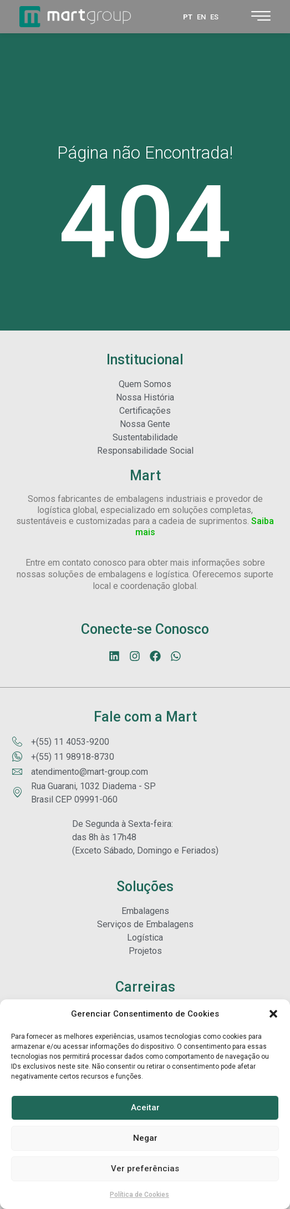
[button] (273, 1013)
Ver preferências (145, 1169)
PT (187, 17)
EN (201, 17)
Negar (145, 1138)
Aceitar (145, 1108)
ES (214, 17)
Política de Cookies (139, 1194)
